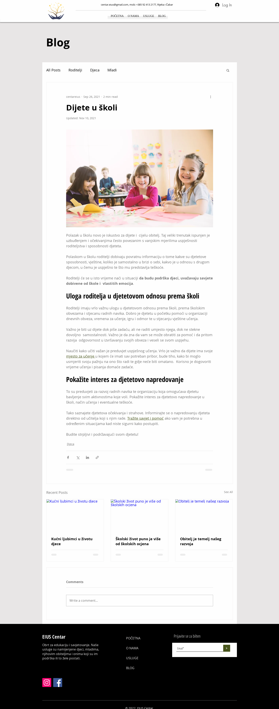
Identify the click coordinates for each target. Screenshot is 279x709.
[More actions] (210, 96)
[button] (228, 70)
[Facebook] (57, 682)
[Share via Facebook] (68, 457)
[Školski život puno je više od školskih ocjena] (139, 515)
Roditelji (75, 70)
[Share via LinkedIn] (87, 457)
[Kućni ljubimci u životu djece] (75, 515)
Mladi (112, 70)
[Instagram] (46, 682)
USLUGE (132, 658)
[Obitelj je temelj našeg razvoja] (204, 515)
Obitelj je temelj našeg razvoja (200, 541)
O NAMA (132, 648)
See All (228, 492)
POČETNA (133, 638)
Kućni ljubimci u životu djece (72, 541)
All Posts (53, 70)
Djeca (94, 70)
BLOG (130, 668)
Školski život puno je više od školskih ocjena (138, 541)
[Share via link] (97, 457)
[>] (226, 648)
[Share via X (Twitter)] (78, 457)
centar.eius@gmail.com (114, 4)
